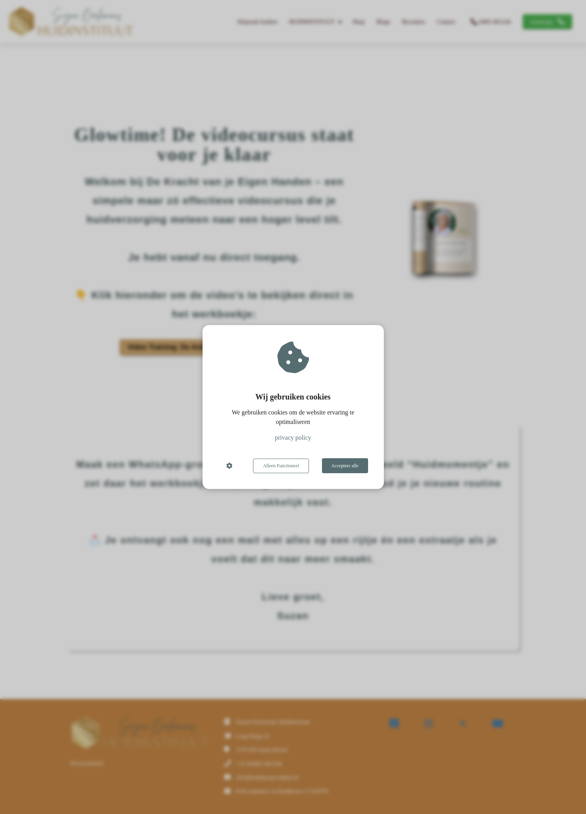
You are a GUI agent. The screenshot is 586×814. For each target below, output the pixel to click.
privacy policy (293, 438)
